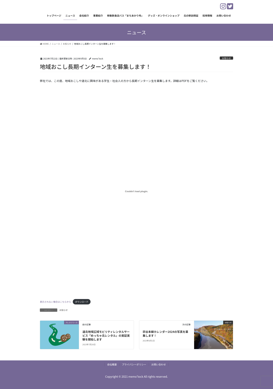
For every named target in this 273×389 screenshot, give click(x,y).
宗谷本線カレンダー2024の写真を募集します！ (165, 334)
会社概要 (112, 364)
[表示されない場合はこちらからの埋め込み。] (136, 191)
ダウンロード (81, 301)
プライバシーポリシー (134, 364)
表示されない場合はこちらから (55, 301)
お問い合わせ (158, 364)
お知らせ (226, 58)
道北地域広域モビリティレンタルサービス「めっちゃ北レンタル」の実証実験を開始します (106, 336)
